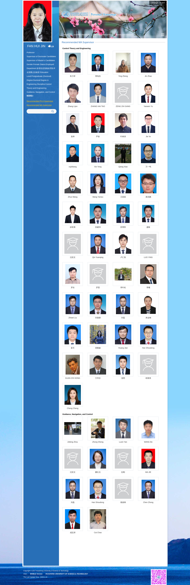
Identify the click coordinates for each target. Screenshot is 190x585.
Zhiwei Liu (72, 318)
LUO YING (148, 257)
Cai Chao (98, 532)
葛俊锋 (123, 502)
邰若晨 (72, 227)
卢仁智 (123, 257)
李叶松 (123, 287)
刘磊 (123, 318)
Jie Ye (148, 136)
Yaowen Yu (148, 106)
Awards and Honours (124, 35)
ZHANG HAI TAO (98, 106)
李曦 (148, 287)
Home (66, 35)
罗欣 (73, 287)
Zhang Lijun (72, 106)
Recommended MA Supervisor (39, 105)
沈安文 (72, 257)
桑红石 (98, 472)
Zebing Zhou (72, 442)
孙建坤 (98, 227)
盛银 (148, 227)
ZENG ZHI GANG (123, 106)
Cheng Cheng (72, 408)
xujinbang (73, 167)
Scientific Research (81, 35)
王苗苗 (123, 197)
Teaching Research (102, 35)
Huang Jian (123, 348)
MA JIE (148, 472)
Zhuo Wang (72, 197)
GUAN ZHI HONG (72, 378)
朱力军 (72, 76)
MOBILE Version (36, 574)
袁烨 (73, 136)
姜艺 (73, 348)
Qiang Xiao (123, 167)
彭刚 (123, 472)
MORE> (30, 96)
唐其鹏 (148, 197)
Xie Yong (97, 167)
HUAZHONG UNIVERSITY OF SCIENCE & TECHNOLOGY (67, 574)
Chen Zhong (148, 502)
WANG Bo (148, 442)
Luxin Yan (123, 442)
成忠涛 (72, 532)
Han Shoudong (148, 348)
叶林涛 (123, 136)
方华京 (98, 378)
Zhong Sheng (97, 442)
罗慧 (98, 287)
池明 (123, 378)
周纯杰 (98, 76)
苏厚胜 (123, 227)
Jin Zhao (148, 76)
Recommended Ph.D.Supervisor (40, 101)
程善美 (148, 378)
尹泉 (98, 136)
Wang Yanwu (97, 197)
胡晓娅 (98, 348)
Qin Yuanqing (97, 257)
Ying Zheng (123, 76)
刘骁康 (98, 318)
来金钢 (148, 318)
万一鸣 (148, 167)
